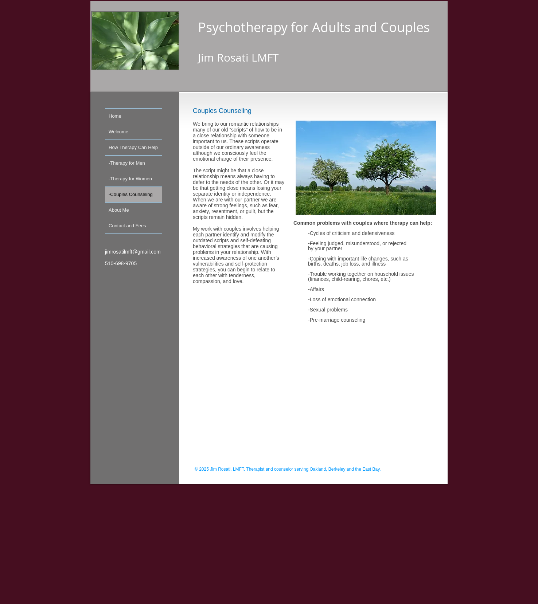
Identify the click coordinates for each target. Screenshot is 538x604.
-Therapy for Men (127, 163)
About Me (119, 210)
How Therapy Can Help (133, 147)
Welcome (118, 131)
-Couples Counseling (131, 194)
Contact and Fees (127, 225)
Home (115, 116)
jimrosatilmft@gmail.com (133, 252)
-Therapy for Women (130, 178)
